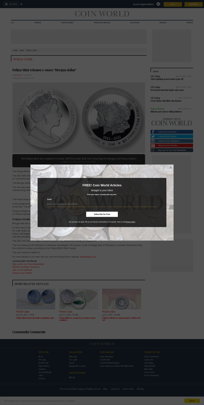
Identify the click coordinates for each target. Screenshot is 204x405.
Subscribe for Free (102, 214)
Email (49, 199)
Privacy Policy (130, 222)
